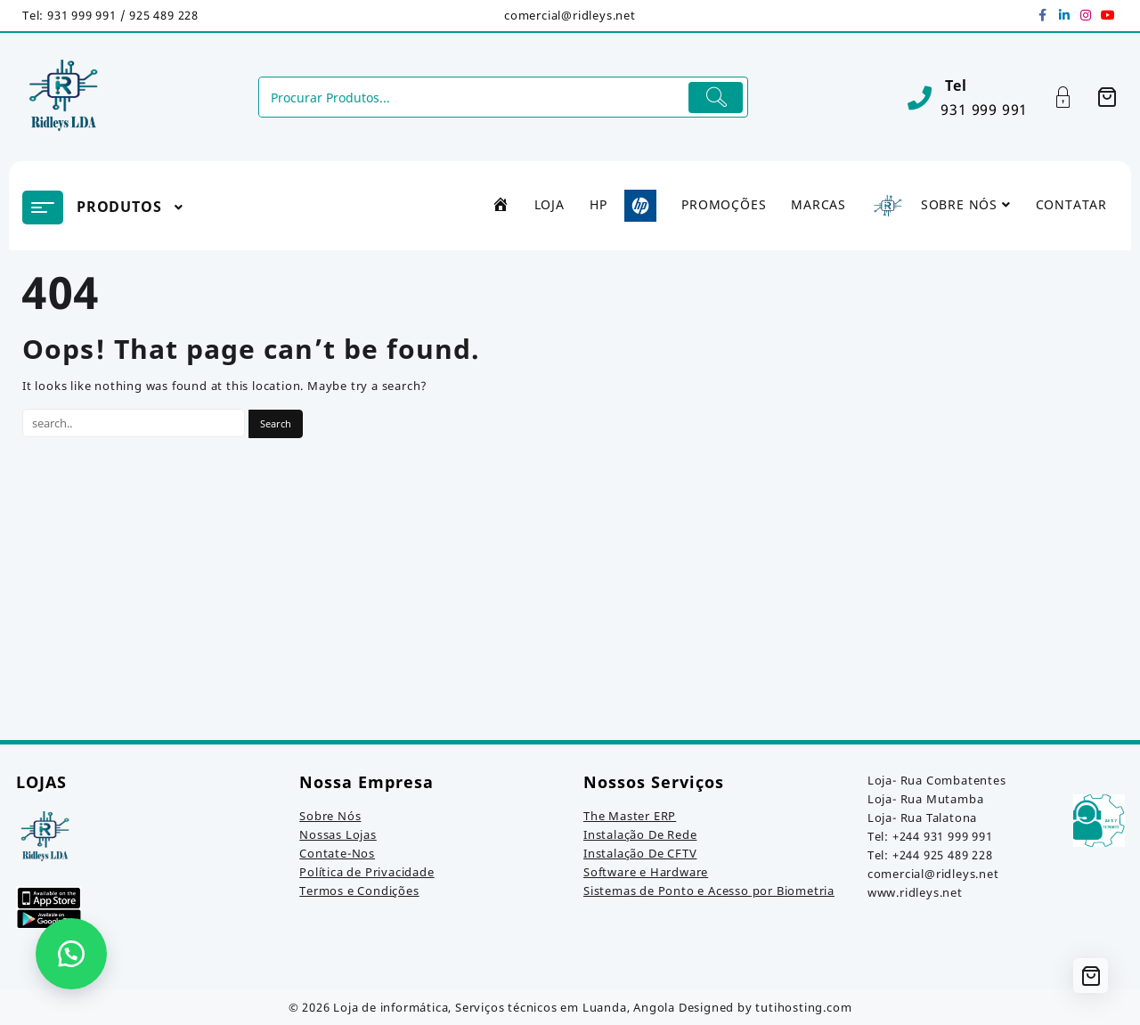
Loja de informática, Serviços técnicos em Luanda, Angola (504, 1007)
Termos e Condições (359, 891)
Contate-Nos (337, 853)
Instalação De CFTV (639, 853)
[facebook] (1043, 15)
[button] (71, 953)
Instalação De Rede (639, 834)
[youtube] (1107, 15)
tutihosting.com (803, 1007)
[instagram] (1085, 15)
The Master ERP (629, 816)
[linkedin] (1064, 15)
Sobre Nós (330, 816)
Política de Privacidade (366, 872)
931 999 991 (984, 109)
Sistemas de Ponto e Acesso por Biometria (709, 891)
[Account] (1072, 97)
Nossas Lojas (338, 834)
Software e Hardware (645, 872)
